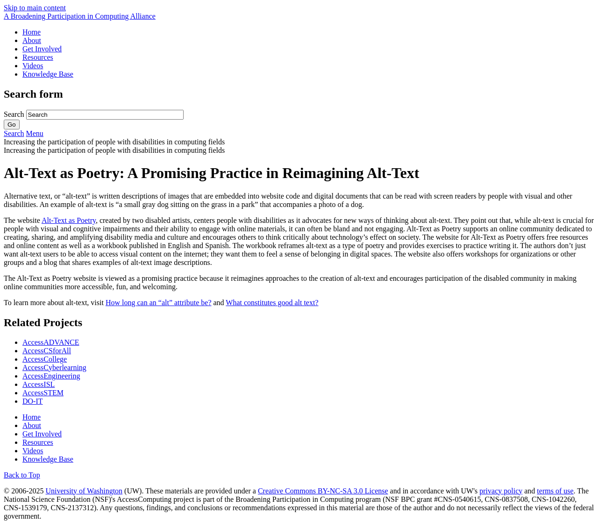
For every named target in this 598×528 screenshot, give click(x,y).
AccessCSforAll (46, 351)
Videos (32, 66)
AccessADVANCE (50, 342)
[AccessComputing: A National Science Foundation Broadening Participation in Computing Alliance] (80, 16)
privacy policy (500, 491)
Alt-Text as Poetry (69, 220)
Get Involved (42, 49)
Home (31, 32)
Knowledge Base (47, 74)
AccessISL (38, 384)
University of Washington (83, 491)
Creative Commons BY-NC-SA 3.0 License (323, 491)
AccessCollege (44, 359)
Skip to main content (35, 8)
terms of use (555, 491)
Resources (37, 57)
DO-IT (32, 401)
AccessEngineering (51, 376)
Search (15, 114)
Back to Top (22, 475)
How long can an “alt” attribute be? (159, 303)
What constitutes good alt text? (272, 303)
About (31, 40)
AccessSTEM (43, 393)
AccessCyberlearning (54, 367)
